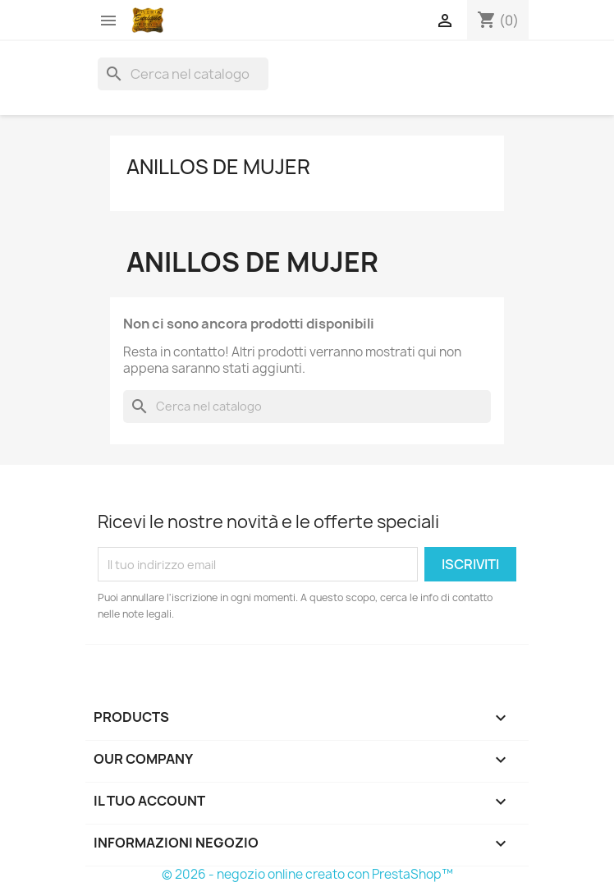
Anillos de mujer (218, 167)
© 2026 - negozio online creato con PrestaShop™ (307, 874)
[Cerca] (183, 73)
